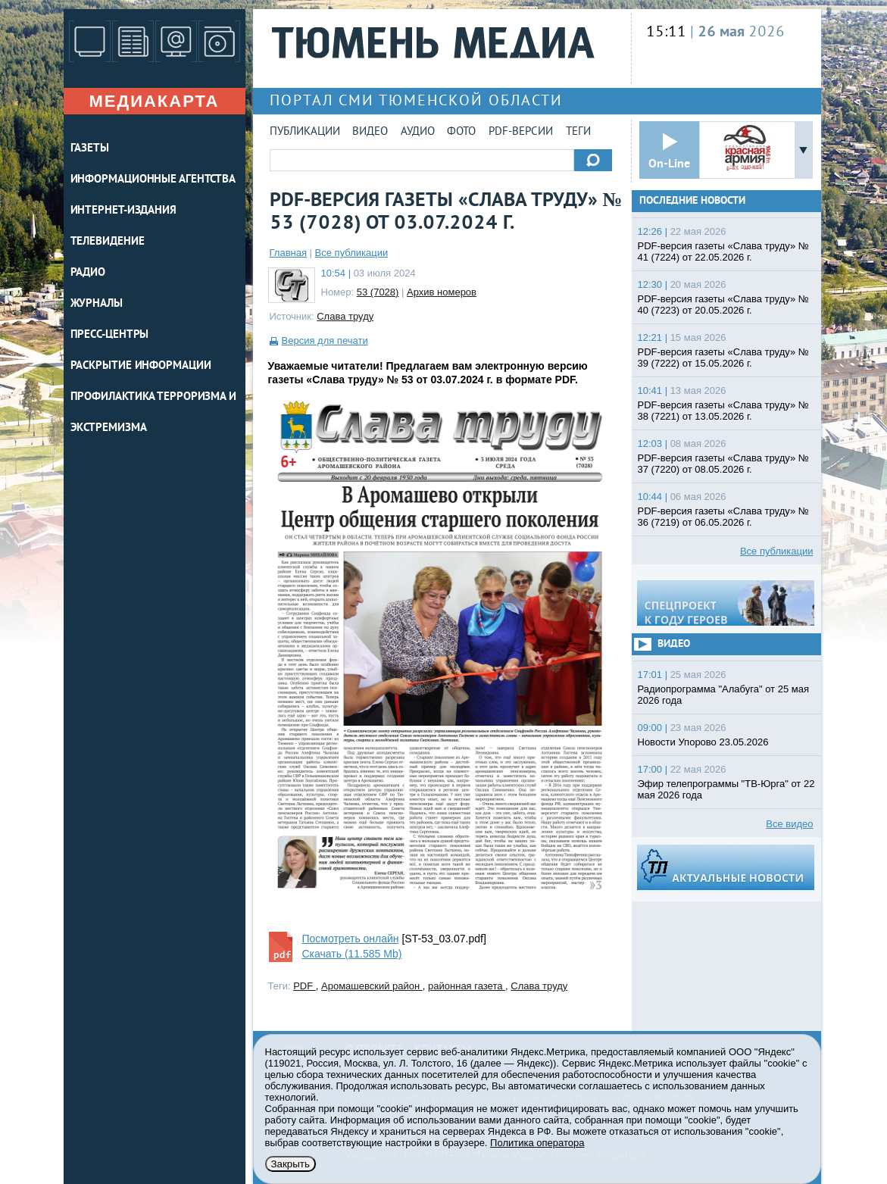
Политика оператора (537, 1142)
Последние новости (692, 201)
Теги (578, 132)
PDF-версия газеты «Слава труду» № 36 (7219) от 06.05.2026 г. (723, 516)
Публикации (305, 132)
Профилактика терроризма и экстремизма (153, 413)
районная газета (466, 986)
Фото (461, 132)
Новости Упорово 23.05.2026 (703, 742)
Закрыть (290, 1164)
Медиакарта (154, 101)
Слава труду (345, 316)
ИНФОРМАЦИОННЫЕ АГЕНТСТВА (153, 180)
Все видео (789, 823)
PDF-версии (521, 132)
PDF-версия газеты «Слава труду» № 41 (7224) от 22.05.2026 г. (723, 251)
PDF (304, 986)
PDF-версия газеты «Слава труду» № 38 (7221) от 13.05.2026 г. (723, 410)
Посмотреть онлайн (350, 939)
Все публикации (352, 252)
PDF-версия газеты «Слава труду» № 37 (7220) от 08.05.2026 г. (723, 463)
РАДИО (88, 273)
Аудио (418, 132)
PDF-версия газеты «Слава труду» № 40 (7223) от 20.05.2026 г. (723, 304)
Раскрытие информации (140, 366)
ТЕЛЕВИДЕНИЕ (107, 242)
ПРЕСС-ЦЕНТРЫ (109, 335)
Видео (370, 132)
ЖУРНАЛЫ (96, 304)
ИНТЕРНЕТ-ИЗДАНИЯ (123, 211)
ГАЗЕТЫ (89, 149)
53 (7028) (378, 292)
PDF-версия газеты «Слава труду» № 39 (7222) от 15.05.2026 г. (723, 357)
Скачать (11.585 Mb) (352, 954)
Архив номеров (441, 292)
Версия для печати (325, 340)
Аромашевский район (372, 986)
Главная (288, 252)
